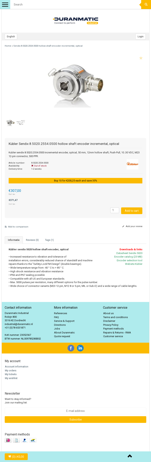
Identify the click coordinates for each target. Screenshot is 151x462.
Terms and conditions (115, 317)
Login (141, 36)
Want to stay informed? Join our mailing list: (18, 401)
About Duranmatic (64, 332)
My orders (10, 370)
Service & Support (64, 320)
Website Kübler (133, 263)
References (60, 313)
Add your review (132, 226)
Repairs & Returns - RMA (117, 332)
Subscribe (75, 419)
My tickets (11, 374)
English (11, 36)
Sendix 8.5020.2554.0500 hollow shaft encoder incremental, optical (48, 46)
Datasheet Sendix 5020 (129, 253)
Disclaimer (109, 320)
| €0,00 (16, 456)
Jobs (57, 328)
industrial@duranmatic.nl (19, 324)
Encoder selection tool (129, 260)
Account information (16, 366)
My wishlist (11, 378)
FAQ (56, 317)
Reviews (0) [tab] (32, 240)
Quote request (62, 336)
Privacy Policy (110, 324)
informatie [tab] (14, 240)
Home (8, 46)
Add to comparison (16, 226)
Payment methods (113, 328)
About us (108, 313)
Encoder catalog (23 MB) (128, 256)
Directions (60, 324)
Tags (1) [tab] (49, 240)
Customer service (113, 336)
